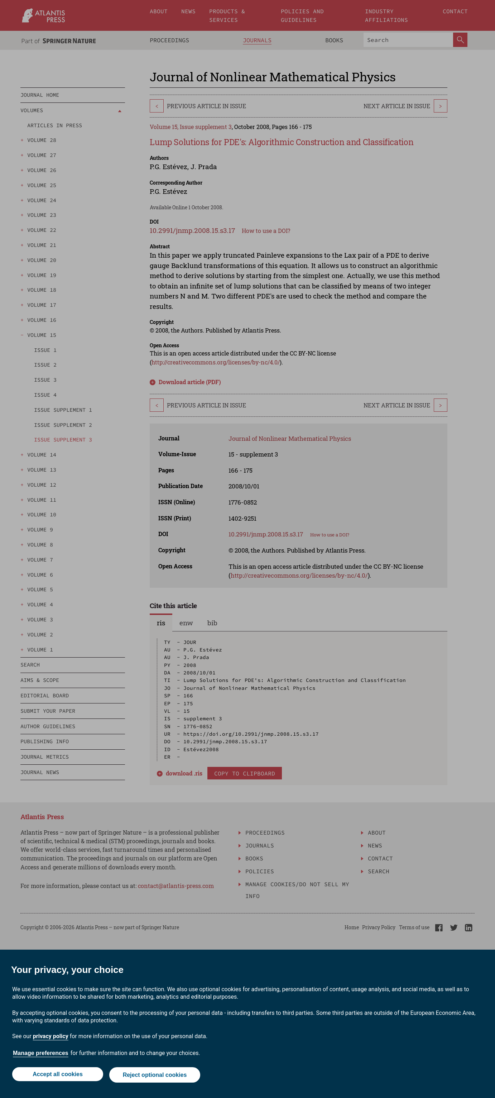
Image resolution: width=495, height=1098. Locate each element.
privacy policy (50, 1037)
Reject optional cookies (155, 1076)
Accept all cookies (57, 1076)
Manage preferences (40, 1054)
